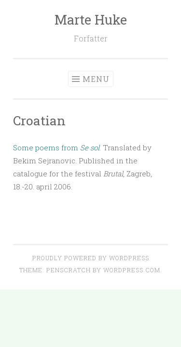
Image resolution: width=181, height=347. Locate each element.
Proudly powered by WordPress (90, 258)
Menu (96, 79)
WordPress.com (131, 270)
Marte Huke (91, 19)
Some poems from (56, 147)
